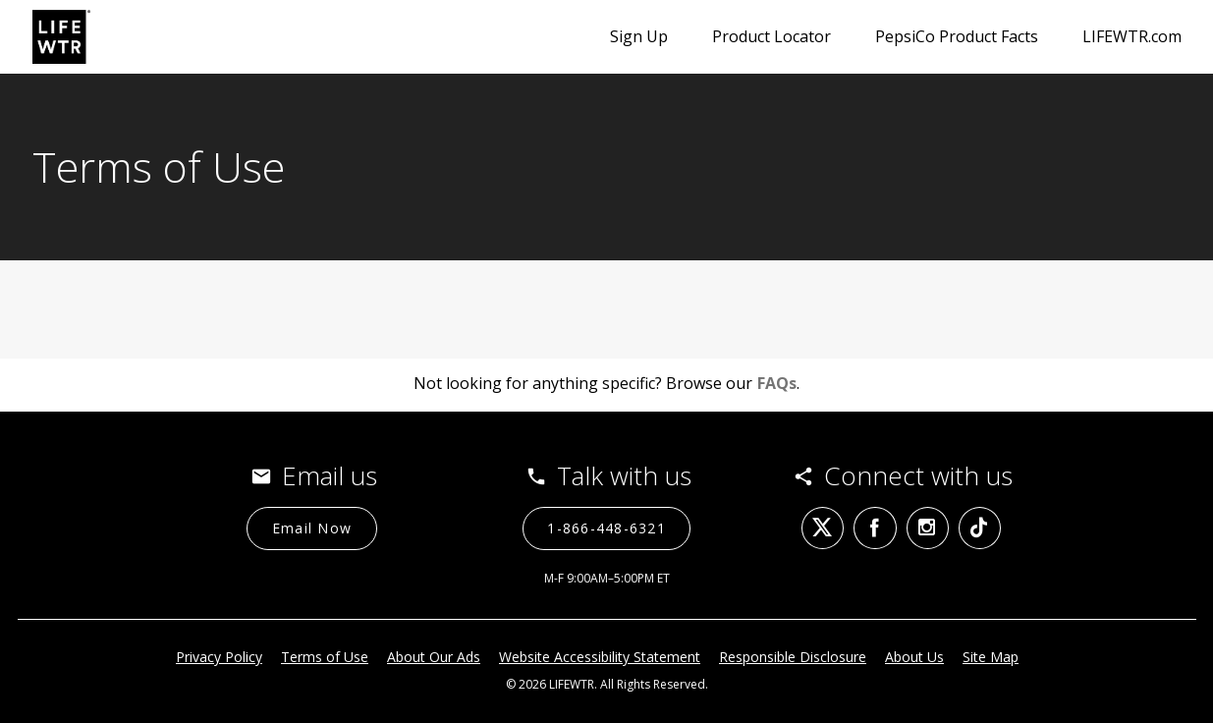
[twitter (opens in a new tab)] (822, 528)
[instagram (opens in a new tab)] (928, 528)
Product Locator (771, 36)
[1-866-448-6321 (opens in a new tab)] (607, 528)
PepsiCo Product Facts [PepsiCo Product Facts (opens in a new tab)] (956, 36)
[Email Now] (311, 528)
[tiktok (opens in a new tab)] (980, 528)
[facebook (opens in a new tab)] (875, 528)
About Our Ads (433, 656)
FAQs (777, 383)
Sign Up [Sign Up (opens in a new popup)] (639, 36)
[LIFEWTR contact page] (61, 37)
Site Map (991, 656)
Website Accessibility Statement (599, 656)
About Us (914, 656)
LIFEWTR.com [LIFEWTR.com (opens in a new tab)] (1132, 36)
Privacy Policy (219, 656)
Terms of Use (324, 656)
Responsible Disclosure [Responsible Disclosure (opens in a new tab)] (792, 656)
